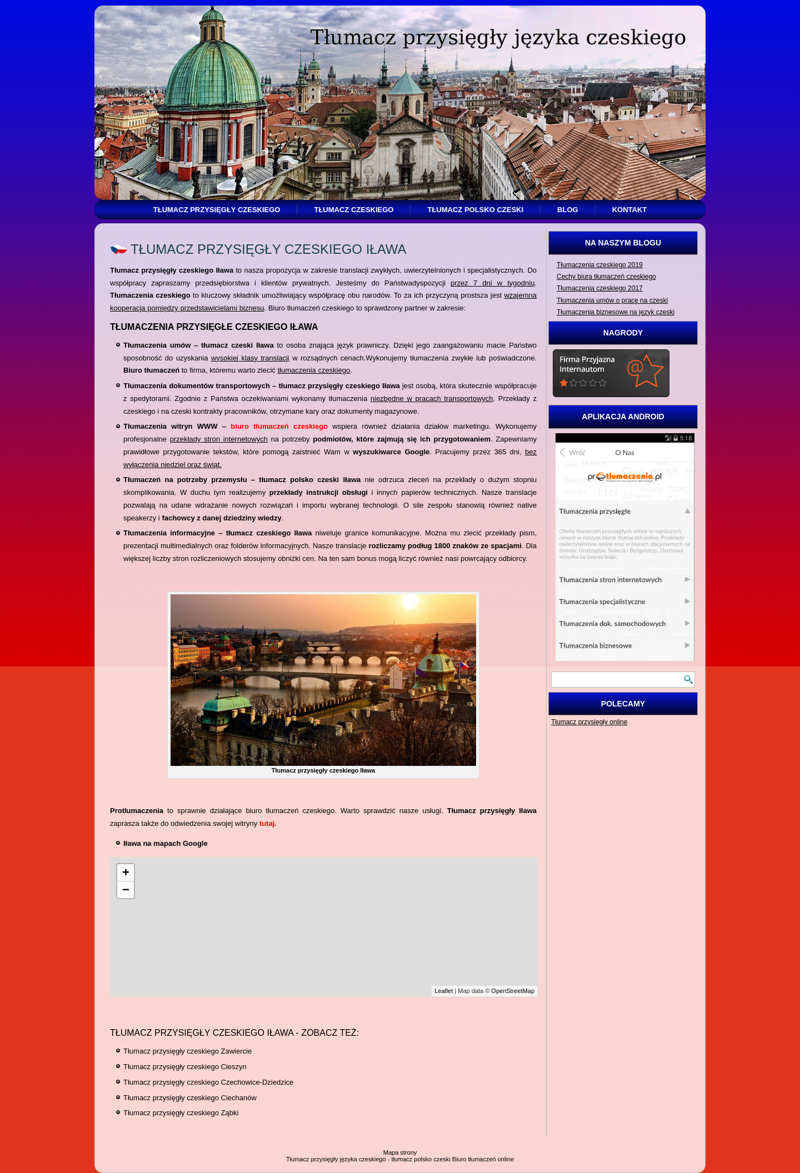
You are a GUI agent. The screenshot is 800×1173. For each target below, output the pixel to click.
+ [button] (125, 872)
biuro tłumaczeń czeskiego (279, 426)
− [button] (125, 889)
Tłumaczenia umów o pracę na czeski (612, 300)
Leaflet (443, 990)
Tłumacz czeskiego (353, 209)
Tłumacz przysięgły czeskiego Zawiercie (187, 1051)
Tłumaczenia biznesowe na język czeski (615, 312)
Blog (567, 209)
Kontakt (629, 209)
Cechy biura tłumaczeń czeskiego (606, 276)
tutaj (266, 823)
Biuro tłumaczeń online (483, 1159)
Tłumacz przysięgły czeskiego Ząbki (180, 1113)
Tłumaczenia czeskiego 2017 (600, 288)
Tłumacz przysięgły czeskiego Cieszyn (185, 1066)
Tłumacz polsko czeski (475, 209)
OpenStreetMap (512, 990)
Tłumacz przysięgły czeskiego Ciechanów (190, 1098)
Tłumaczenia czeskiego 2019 (600, 265)
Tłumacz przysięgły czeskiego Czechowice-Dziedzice (208, 1082)
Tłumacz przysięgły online (589, 722)
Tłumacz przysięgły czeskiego (217, 209)
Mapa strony (400, 1152)
